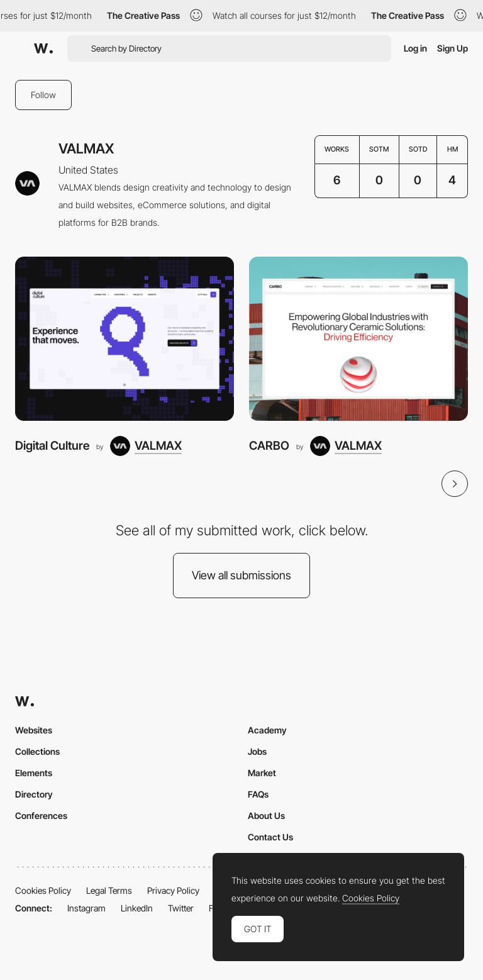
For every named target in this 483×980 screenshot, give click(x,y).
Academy (267, 730)
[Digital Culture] (124, 339)
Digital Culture (52, 445)
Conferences (41, 815)
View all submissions (241, 575)
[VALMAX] (146, 446)
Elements (33, 772)
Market (262, 772)
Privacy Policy (173, 890)
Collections (37, 751)
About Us (266, 815)
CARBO (269, 445)
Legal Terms (109, 890)
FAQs (258, 794)
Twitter (181, 908)
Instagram (86, 908)
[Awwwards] (43, 48)
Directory (34, 794)
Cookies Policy (43, 890)
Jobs (257, 751)
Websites (33, 730)
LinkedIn (137, 908)
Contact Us (270, 837)
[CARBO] (358, 339)
